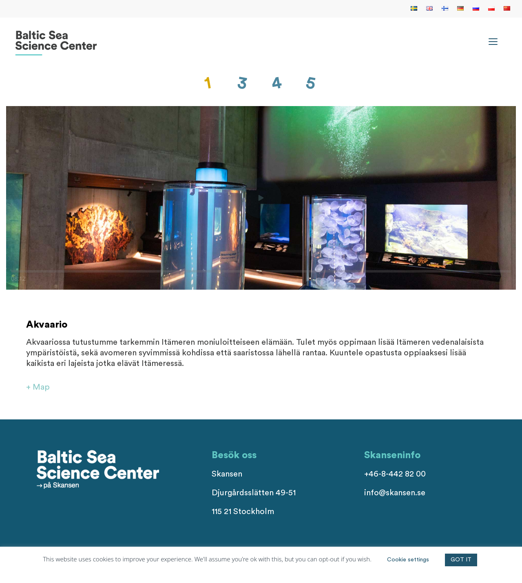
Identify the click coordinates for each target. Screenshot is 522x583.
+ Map (38, 387)
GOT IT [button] (461, 560)
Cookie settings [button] (408, 560)
